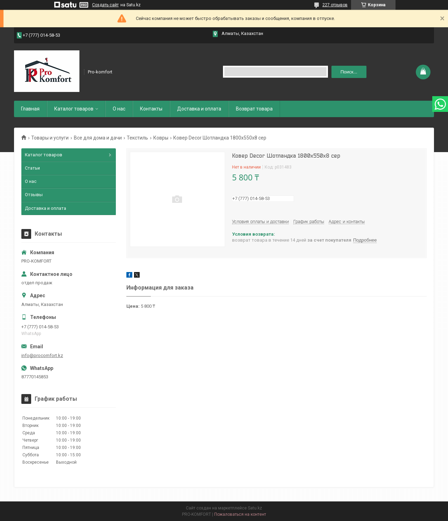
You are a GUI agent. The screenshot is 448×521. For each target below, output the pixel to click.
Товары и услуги (50, 138)
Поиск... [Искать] (349, 71)
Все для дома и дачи (98, 138)
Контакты (151, 109)
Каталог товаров (73, 109)
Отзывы (34, 194)
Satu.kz (255, 508)
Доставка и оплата (199, 109)
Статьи (32, 168)
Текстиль (137, 138)
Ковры (160, 138)
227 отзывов (335, 4)
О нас (119, 109)
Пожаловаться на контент (240, 514)
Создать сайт (105, 4)
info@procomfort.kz (42, 355)
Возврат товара (254, 109)
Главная (30, 109)
